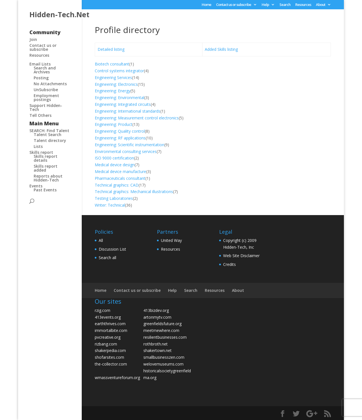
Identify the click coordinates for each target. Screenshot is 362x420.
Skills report (41, 152)
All (101, 240)
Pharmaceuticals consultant (120, 178)
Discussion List (112, 249)
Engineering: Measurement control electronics (137, 118)
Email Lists (40, 64)
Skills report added (45, 168)
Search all (107, 257)
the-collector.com (111, 364)
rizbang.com (106, 344)
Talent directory (50, 140)
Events (35, 186)
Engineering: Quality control (120, 131)
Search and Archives (45, 70)
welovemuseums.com (163, 364)
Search (284, 5)
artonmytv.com (157, 317)
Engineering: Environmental (119, 97)
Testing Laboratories (114, 198)
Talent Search (47, 134)
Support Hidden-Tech (45, 107)
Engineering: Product (113, 124)
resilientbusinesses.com (165, 337)
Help (265, 5)
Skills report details (45, 158)
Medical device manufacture (120, 171)
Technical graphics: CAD (117, 185)
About (320, 5)
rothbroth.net (155, 344)
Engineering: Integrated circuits (123, 104)
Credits (229, 264)
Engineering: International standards (127, 111)
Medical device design (115, 164)
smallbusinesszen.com (163, 357)
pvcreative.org (107, 337)
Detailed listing (111, 49)
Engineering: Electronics (116, 84)
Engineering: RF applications (120, 138)
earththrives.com (110, 323)
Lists (38, 146)
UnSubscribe (46, 89)
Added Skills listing (221, 49)
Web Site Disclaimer (241, 255)
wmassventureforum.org (117, 377)
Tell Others (40, 115)
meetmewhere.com (161, 330)
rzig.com (102, 310)
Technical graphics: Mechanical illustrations (134, 191)
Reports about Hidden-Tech (48, 178)
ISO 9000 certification (114, 158)
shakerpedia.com (110, 350)
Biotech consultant (112, 64)
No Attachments (50, 83)
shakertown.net (157, 350)
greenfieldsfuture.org (162, 323)
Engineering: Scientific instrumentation (129, 144)
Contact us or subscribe (233, 5)
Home (206, 5)
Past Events (45, 190)
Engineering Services (113, 77)
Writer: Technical (110, 205)
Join (33, 39)
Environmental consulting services (126, 151)
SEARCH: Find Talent (49, 130)
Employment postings (46, 97)
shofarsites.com (109, 357)
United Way (171, 240)
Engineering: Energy (112, 90)
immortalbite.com (111, 330)
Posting (41, 77)
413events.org (108, 317)
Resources (303, 5)
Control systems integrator (119, 70)
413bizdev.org (156, 310)
